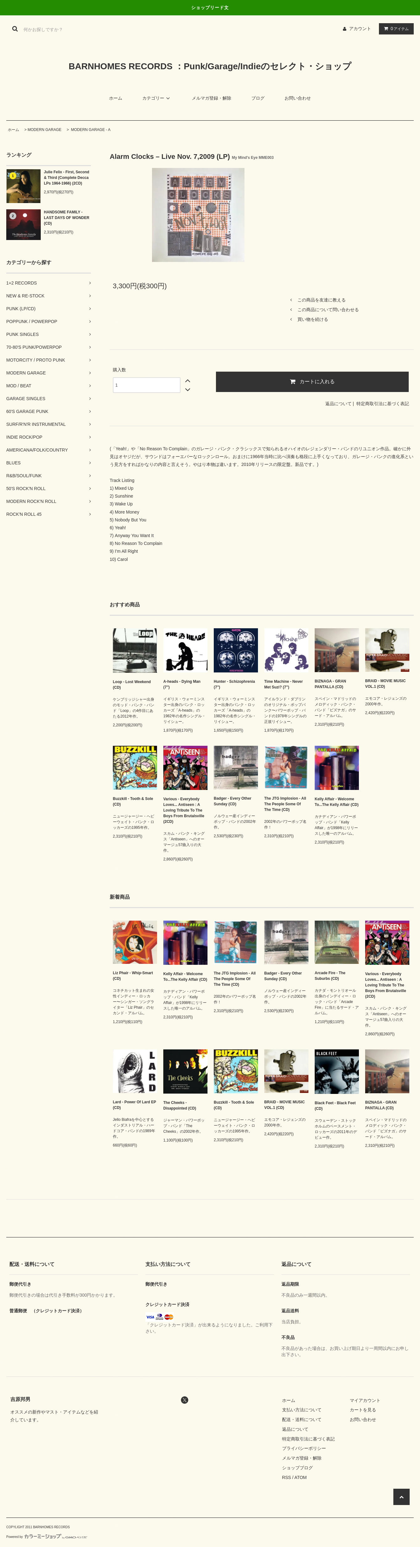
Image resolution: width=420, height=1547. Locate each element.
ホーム (115, 98)
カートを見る (363, 1409)
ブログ (258, 98)
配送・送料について (302, 1419)
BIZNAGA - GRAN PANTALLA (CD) (330, 684)
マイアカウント (365, 1400)
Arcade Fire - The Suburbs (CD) (330, 976)
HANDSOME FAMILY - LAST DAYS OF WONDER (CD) (66, 218)
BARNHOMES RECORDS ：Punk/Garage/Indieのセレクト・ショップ (210, 66)
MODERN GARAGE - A (90, 130)
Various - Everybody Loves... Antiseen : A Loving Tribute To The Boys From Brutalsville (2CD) (183, 810)
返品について (338, 403)
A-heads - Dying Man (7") (182, 684)
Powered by (46, 1537)
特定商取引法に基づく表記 (382, 403)
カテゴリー (157, 98)
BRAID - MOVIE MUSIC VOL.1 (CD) (385, 684)
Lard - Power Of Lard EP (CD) (134, 1105)
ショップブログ (297, 1467)
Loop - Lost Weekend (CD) (132, 685)
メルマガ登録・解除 (211, 98)
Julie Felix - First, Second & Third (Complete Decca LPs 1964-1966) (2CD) (66, 178)
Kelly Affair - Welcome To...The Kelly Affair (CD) (337, 802)
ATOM (300, 1477)
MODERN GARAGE (44, 130)
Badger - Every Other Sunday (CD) (232, 801)
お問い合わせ (298, 98)
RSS (286, 1477)
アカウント (360, 28)
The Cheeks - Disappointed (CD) (179, 1105)
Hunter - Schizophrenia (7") (234, 684)
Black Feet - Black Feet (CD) (335, 1106)
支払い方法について (302, 1409)
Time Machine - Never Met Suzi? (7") (283, 684)
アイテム (395, 28)
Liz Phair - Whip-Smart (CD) (133, 976)
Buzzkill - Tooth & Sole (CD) (133, 802)
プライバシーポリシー (304, 1448)
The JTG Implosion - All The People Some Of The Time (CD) (285, 804)
